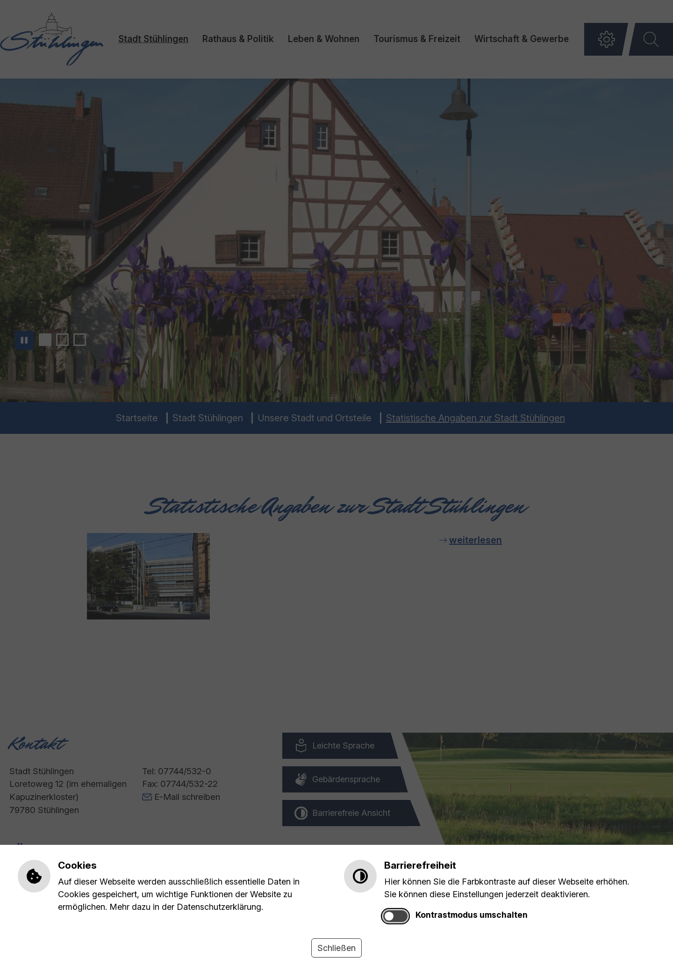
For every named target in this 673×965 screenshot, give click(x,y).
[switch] (395, 916)
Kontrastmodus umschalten (471, 915)
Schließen (336, 948)
